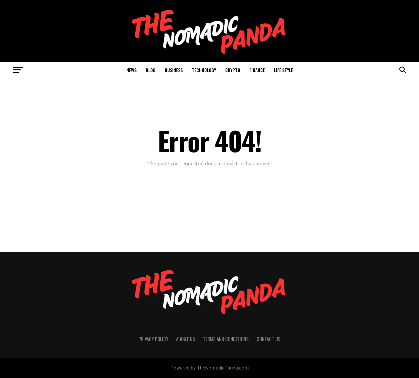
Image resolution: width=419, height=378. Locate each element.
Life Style (283, 69)
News (131, 69)
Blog (150, 69)
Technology (204, 69)
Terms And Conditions (226, 338)
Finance (257, 69)
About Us (185, 338)
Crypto (232, 69)
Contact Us (269, 338)
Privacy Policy (153, 338)
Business (174, 69)
